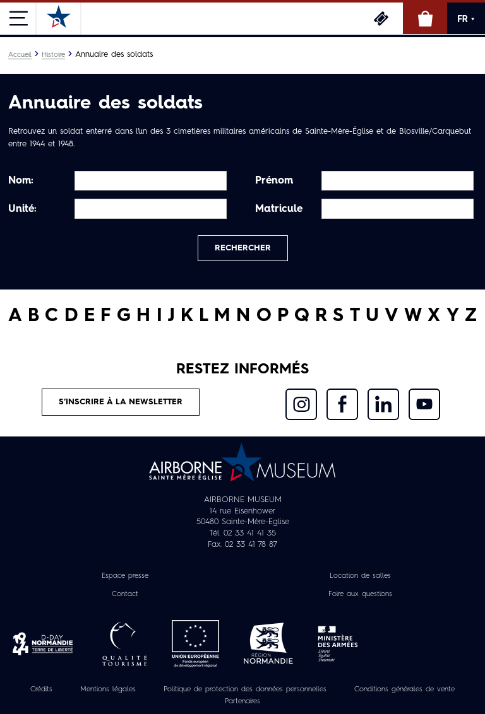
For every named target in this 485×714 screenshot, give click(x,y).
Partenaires (242, 701)
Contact (125, 594)
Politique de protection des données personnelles (245, 689)
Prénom (274, 181)
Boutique (425, 18)
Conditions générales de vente (404, 689)
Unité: (22, 209)
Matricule (278, 209)
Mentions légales (108, 689)
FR (466, 19)
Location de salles (360, 576)
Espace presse (125, 576)
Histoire (53, 55)
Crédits (41, 689)
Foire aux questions (360, 594)
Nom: (20, 181)
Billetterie (381, 18)
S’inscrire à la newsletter (121, 402)
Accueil (20, 55)
